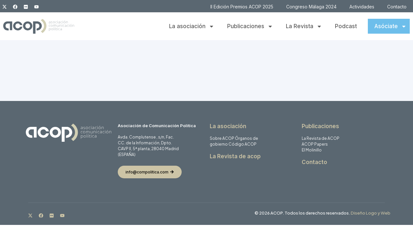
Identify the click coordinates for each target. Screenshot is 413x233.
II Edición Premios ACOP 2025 (241, 6)
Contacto (397, 6)
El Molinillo (312, 150)
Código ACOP (242, 144)
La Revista (304, 26)
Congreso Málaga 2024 (311, 6)
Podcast (346, 26)
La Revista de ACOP (320, 138)
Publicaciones (250, 26)
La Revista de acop (235, 156)
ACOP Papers (315, 144)
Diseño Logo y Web (370, 213)
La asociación (191, 26)
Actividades (361, 6)
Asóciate (390, 26)
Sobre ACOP (222, 138)
